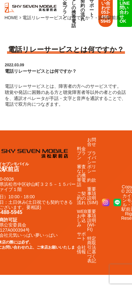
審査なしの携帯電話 (81, 175)
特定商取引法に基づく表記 (91, 249)
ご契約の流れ (81, 198)
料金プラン (81, 153)
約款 (91, 180)
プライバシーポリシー (91, 162)
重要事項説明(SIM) (92, 195)
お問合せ (91, 142)
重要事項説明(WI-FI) (91, 220)
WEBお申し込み (82, 218)
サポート (81, 236)
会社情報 (81, 249)
